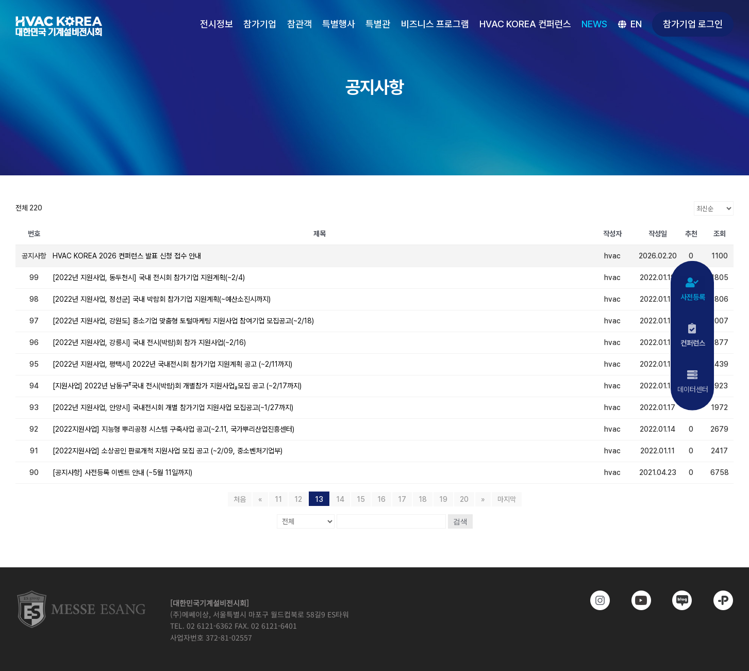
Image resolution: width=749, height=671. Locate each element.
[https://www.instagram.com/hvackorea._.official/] (592, 600)
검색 (460, 521)
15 (361, 499)
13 (319, 499)
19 (443, 499)
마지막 (506, 499)
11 (278, 499)
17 (402, 499)
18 (423, 499)
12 (298, 499)
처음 (240, 499)
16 (381, 499)
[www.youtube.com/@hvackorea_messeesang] (634, 600)
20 (464, 499)
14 (340, 499)
